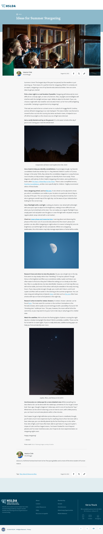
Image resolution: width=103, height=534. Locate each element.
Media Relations (62, 513)
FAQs (37, 510)
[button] (74, 73)
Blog (21, 474)
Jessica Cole (27, 72)
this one (67, 294)
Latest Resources (41, 507)
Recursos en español (42, 513)
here (51, 294)
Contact (90, 517)
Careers (38, 504)
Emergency (98, 517)
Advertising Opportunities (65, 510)
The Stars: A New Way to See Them (43, 181)
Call (83, 517)
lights (37, 116)
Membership (61, 500)
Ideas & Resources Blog (29, 474)
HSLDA (13, 529)
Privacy (29, 529)
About (37, 500)
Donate (60, 504)
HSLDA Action (62, 507)
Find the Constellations (31, 184)
